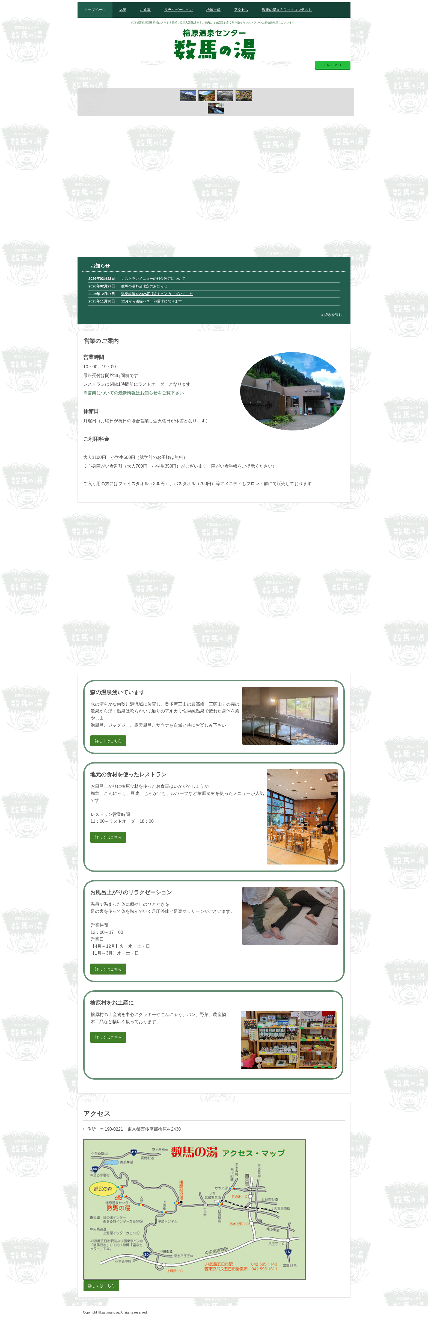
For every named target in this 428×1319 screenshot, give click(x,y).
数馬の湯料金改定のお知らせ (144, 286)
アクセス (241, 10)
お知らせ (100, 266)
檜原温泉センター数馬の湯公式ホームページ (214, 43)
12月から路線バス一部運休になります (151, 301)
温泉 (122, 10)
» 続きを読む (331, 315)
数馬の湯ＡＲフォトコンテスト (287, 10)
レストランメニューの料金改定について (153, 279)
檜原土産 (213, 10)
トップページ (95, 10)
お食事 (145, 10)
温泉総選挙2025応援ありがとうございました (157, 294)
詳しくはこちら (108, 741)
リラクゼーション (178, 10)
